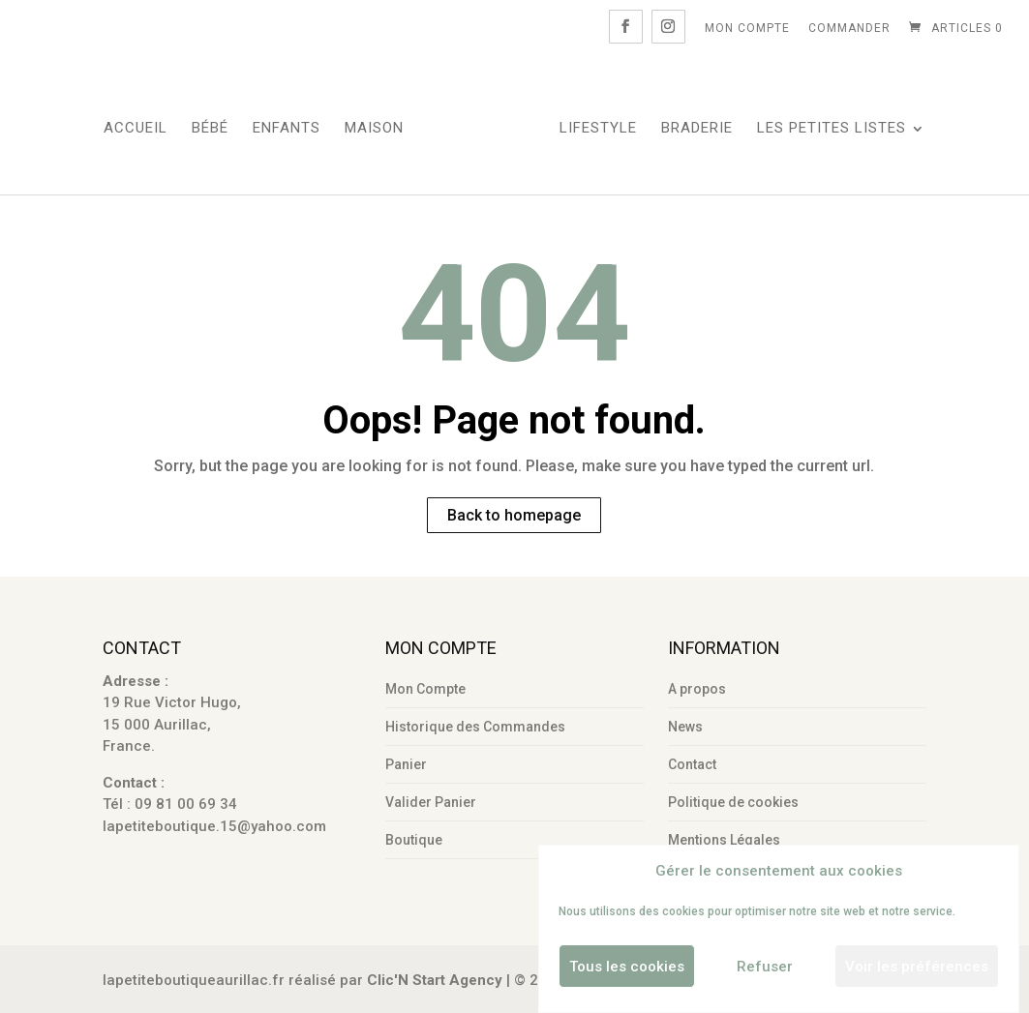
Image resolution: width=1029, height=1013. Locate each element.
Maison (374, 128)
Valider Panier (430, 802)
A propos (697, 689)
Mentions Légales (724, 840)
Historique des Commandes (475, 726)
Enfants (286, 128)
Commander (849, 28)
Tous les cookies (626, 966)
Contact (692, 764)
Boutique (413, 840)
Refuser (765, 966)
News (685, 726)
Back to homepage (514, 515)
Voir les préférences (916, 966)
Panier (406, 764)
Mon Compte (747, 28)
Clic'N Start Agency (434, 980)
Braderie (697, 128)
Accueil (135, 128)
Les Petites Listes (831, 128)
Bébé (210, 128)
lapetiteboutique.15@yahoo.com (214, 826)
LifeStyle (598, 128)
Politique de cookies (733, 802)
